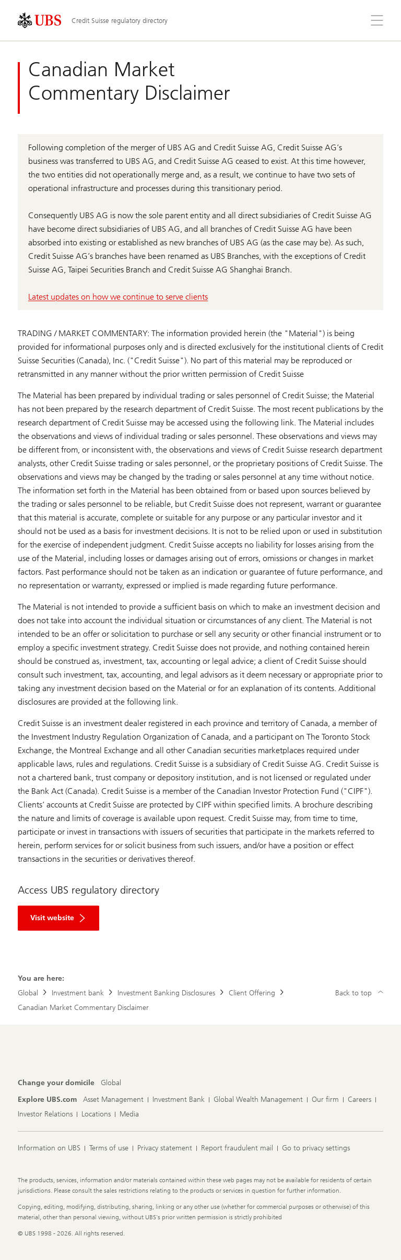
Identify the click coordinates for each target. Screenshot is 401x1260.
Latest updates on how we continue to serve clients (118, 297)
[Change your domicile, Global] (111, 1083)
